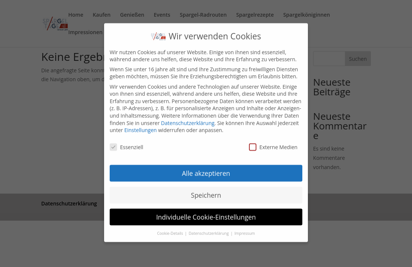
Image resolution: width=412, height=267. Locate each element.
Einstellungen (140, 124)
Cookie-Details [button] (170, 227)
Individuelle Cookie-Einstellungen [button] (206, 211)
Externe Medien (273, 141)
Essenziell (126, 141)
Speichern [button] (206, 189)
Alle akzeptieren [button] (206, 167)
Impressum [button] (245, 227)
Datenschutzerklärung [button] (209, 227)
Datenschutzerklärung (188, 117)
